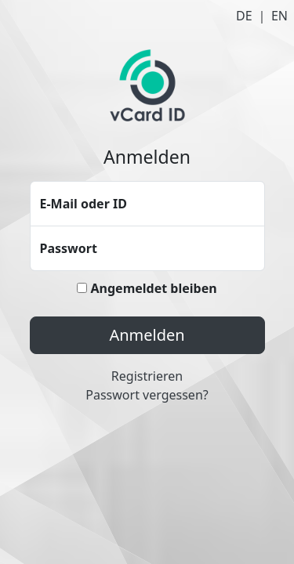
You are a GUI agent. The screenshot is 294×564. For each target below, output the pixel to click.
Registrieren (147, 376)
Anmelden (146, 334)
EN (279, 15)
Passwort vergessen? (146, 394)
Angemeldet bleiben (146, 288)
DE (244, 15)
